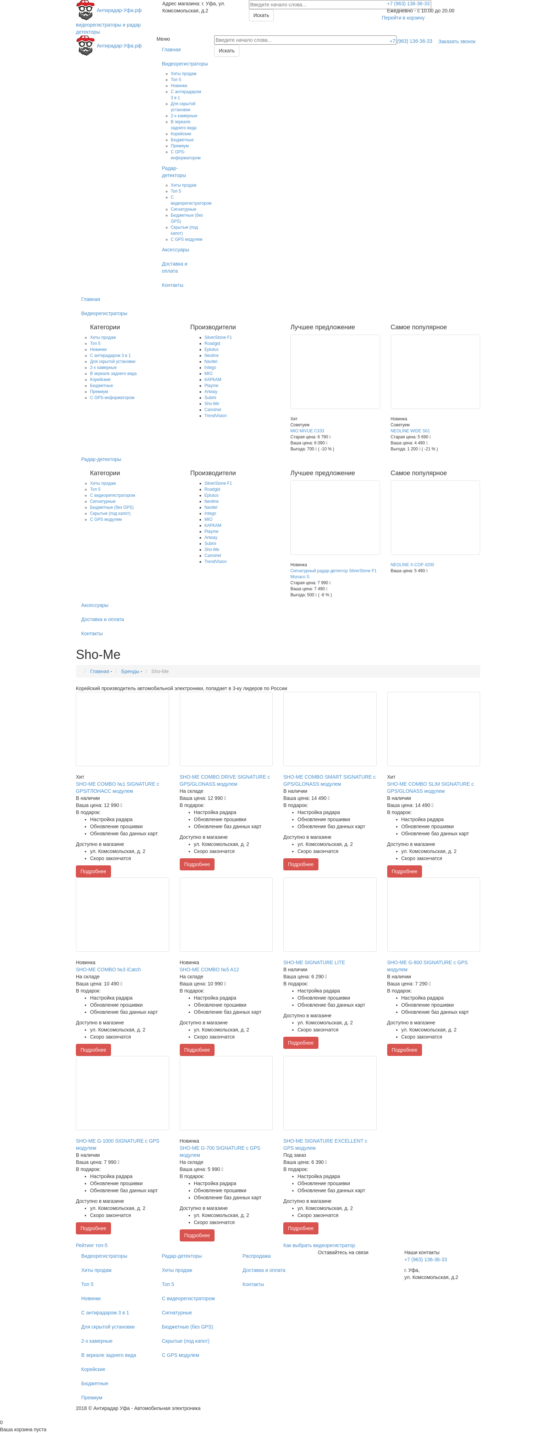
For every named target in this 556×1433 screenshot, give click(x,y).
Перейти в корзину (403, 18)
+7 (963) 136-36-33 (408, 3)
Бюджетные (182, 139)
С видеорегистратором (112, 495)
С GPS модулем (186, 239)
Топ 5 (176, 79)
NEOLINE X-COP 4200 (412, 564)
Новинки (179, 85)
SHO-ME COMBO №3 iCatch (108, 969)
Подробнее (93, 871)
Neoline (212, 355)
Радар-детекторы (174, 171)
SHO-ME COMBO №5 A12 (209, 969)
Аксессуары (175, 249)
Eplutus (212, 349)
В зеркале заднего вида (113, 373)
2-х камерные (184, 115)
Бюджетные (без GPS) (112, 507)
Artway (211, 391)
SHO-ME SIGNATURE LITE (314, 962)
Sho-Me (212, 403)
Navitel (211, 361)
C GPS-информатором (112, 397)
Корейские (181, 133)
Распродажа (257, 1256)
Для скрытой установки (112, 361)
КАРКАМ (213, 379)
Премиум (180, 145)
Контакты (172, 285)
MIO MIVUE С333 (307, 430)
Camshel (213, 409)
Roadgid (212, 343)
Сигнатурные (183, 209)
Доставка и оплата (175, 267)
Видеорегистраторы (183, 64)
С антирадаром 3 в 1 (110, 355)
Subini (210, 397)
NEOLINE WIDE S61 (410, 430)
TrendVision (216, 415)
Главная (171, 49)
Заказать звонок (457, 41)
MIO (208, 373)
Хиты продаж (184, 73)
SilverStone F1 (218, 337)
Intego (210, 367)
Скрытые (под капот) (110, 513)
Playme (212, 385)
